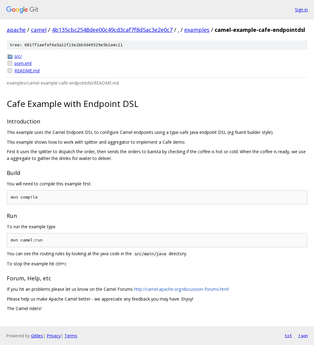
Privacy (54, 336)
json (303, 335)
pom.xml (23, 63)
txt (288, 335)
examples (196, 29)
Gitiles (37, 336)
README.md (27, 71)
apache (16, 29)
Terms (70, 336)
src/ (18, 56)
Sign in (301, 10)
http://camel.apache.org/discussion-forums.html (181, 289)
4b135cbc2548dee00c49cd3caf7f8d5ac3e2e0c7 (112, 29)
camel (39, 29)
